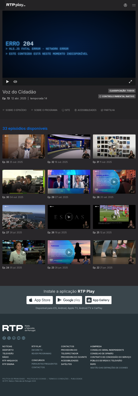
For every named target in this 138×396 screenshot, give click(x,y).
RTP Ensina (8, 364)
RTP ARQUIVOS (10, 360)
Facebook (4, 338)
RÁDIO (5, 357)
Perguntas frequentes (44, 364)
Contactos (38, 367)
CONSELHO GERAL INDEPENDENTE (107, 350)
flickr (23, 338)
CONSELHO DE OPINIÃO (101, 353)
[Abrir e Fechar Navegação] (134, 5)
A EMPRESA (96, 346)
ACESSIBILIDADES (85, 110)
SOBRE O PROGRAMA (44, 110)
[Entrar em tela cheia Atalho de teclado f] (130, 81)
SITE (66, 110)
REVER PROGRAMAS (41, 353)
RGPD (93, 364)
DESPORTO (8, 350)
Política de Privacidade (13, 379)
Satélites (66, 364)
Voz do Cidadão (19, 92)
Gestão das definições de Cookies (109, 367)
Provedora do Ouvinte (74, 357)
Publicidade (76, 379)
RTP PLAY (36, 346)
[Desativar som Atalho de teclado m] (15, 81)
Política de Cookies (36, 379)
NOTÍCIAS (7, 346)
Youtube (19, 338)
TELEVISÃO (8, 353)
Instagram (14, 338)
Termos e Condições (59, 379)
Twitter (9, 338)
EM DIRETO (37, 350)
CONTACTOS (67, 346)
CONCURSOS (38, 360)
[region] (69, 48)
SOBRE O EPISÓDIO (14, 110)
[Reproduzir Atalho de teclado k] (7, 81)
